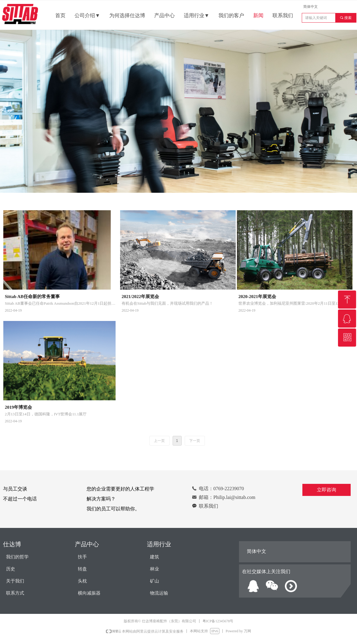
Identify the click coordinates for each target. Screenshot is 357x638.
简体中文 (310, 7)
